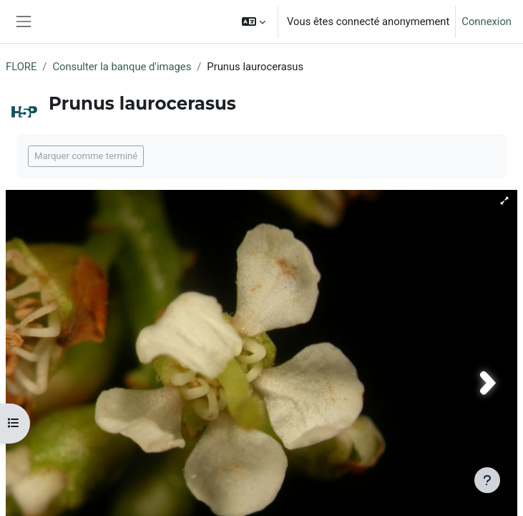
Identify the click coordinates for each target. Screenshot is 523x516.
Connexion (486, 21)
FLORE (21, 66)
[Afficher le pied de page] (487, 480)
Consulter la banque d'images (121, 66)
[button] (254, 21)
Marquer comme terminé (85, 155)
